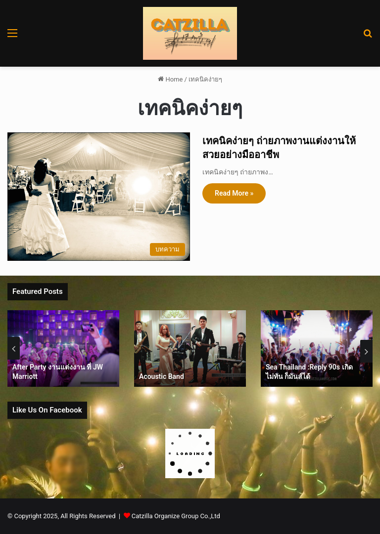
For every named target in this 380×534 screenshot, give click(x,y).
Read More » (234, 193)
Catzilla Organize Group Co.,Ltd (176, 516)
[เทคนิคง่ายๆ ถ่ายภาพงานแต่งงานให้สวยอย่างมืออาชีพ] (98, 196)
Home (170, 79)
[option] (67, 348)
